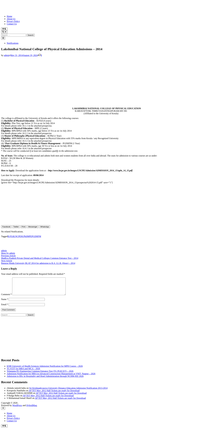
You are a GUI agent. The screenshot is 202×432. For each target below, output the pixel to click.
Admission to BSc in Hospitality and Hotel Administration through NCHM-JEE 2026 (45, 379)
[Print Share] (23, 226)
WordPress (17, 409)
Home (9, 16)
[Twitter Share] (16, 226)
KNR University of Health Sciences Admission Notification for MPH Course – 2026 (45, 369)
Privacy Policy (13, 21)
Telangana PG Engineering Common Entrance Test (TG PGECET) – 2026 (40, 374)
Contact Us (12, 24)
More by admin (8, 253)
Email (4, 308)
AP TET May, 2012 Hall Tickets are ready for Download (54, 394)
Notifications (13, 43)
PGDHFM (36, 236)
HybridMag (31, 409)
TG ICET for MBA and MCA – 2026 (23, 372)
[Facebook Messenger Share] (33, 226)
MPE (29, 236)
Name (4, 302)
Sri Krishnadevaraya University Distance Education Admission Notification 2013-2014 (68, 391)
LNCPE (17, 236)
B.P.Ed (11, 236)
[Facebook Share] (6, 226)
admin (7, 55)
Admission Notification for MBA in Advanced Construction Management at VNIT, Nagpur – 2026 (51, 377)
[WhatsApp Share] (44, 226)
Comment (6, 298)
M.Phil (24, 236)
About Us (11, 19)
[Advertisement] (85, 76)
